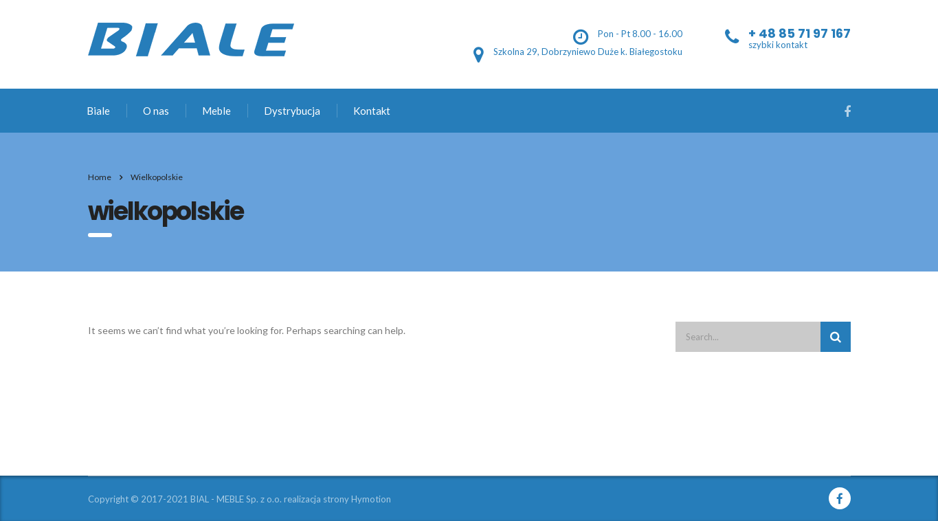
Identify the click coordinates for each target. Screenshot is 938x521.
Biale (98, 110)
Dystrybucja (292, 110)
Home (99, 177)
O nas (156, 110)
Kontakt (371, 110)
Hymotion (371, 499)
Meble (216, 110)
